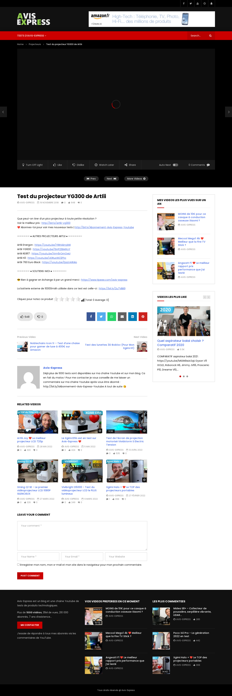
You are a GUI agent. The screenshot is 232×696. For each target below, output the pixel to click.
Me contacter (30, 625)
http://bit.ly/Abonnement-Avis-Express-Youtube (104, 227)
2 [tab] (184, 376)
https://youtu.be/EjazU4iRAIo (59, 262)
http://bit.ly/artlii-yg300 (56, 223)
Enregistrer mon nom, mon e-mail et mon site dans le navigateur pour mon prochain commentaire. (81, 565)
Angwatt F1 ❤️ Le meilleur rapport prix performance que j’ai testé (193, 268)
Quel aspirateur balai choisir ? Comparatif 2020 (180, 343)
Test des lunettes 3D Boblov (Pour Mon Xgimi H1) (109, 346)
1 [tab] (180, 376)
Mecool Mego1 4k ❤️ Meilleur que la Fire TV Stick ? (191, 242)
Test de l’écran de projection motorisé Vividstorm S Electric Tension (125, 441)
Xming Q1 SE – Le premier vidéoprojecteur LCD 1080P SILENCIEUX (33, 490)
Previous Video (26, 337)
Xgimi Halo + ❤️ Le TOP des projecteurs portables (123, 488)
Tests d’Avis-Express (30, 35)
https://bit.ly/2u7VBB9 (112, 288)
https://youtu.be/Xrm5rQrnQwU (51, 253)
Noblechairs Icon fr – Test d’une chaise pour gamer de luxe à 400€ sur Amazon (55, 346)
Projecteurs (35, 44)
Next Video (140, 337)
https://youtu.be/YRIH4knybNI (53, 245)
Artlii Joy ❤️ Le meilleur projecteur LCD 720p (31, 439)
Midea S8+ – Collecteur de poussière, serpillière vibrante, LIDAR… (192, 612)
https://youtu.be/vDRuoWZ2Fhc (47, 258)
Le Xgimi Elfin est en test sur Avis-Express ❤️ (79, 439)
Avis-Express (27, 202)
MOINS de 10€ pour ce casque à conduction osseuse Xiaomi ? (192, 217)
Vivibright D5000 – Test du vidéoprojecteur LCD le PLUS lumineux (79, 490)
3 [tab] (187, 376)
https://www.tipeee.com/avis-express (104, 280)
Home (20, 44)
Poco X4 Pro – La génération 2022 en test (191, 634)
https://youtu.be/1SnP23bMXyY (51, 249)
